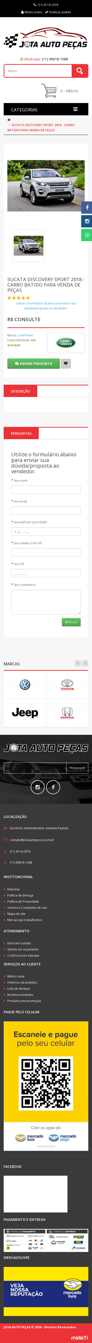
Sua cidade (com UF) (28, 543)
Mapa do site (16, 914)
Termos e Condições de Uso (27, 908)
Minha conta (15, 976)
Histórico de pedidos (22, 982)
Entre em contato (19, 943)
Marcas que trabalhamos (24, 920)
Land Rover (25, 335)
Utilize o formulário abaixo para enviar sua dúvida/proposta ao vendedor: (46, 305)
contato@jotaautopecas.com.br (32, 840)
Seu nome (20, 480)
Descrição (20, 391)
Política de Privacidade (23, 901)
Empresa (13, 889)
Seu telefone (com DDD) (30, 522)
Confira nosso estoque (23, 955)
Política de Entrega (20, 895)
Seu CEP (19, 564)
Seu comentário (25, 585)
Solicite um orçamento (23, 949)
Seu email (20, 501)
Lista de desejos (18, 989)
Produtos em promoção (24, 1001)
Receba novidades (20, 995)
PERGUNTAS (21, 433)
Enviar (71, 622)
